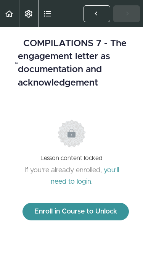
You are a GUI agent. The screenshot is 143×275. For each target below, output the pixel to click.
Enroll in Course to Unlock (75, 211)
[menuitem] (28, 13)
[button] (9, 13)
